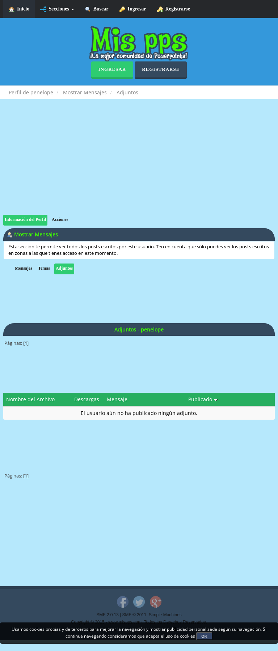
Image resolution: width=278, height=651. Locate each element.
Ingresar (132, 9)
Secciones (57, 9)
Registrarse (173, 9)
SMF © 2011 (134, 614)
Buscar (97, 9)
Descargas (86, 399)
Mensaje (117, 399)
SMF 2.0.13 (107, 614)
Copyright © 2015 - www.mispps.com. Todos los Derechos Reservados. (139, 622)
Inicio (19, 9)
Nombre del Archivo (30, 399)
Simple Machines (165, 614)
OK (204, 636)
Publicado (203, 399)
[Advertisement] (139, 164)
